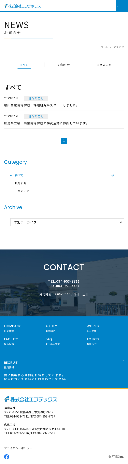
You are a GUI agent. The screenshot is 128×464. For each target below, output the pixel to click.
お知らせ (64, 65)
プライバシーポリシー (18, 448)
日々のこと (104, 65)
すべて (24, 65)
